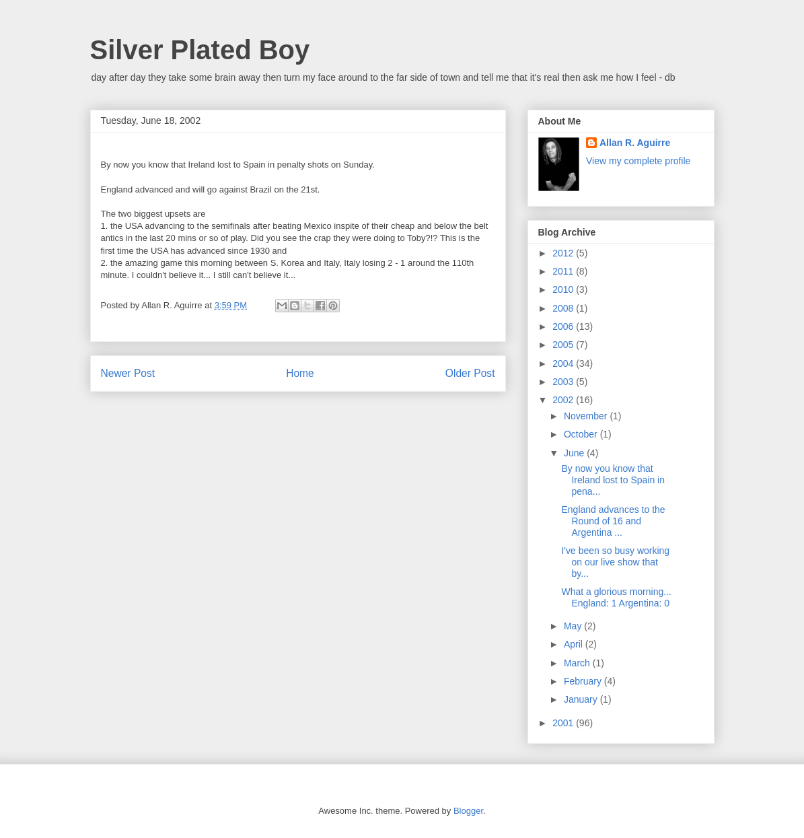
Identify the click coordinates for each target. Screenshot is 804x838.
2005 (564, 344)
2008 (564, 308)
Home (300, 373)
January (582, 699)
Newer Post (128, 373)
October (582, 434)
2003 (564, 381)
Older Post (470, 373)
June (575, 453)
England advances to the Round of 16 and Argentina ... (613, 521)
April (574, 644)
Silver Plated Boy (200, 50)
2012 (564, 253)
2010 (564, 289)
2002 (564, 399)
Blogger (468, 811)
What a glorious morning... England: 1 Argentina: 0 (616, 597)
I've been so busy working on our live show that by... (615, 562)
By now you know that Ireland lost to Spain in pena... (613, 480)
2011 (564, 271)
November (587, 416)
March (578, 663)
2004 (564, 363)
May (574, 626)
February (584, 681)
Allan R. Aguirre (634, 142)
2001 (564, 723)
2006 (564, 326)
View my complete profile (638, 160)
